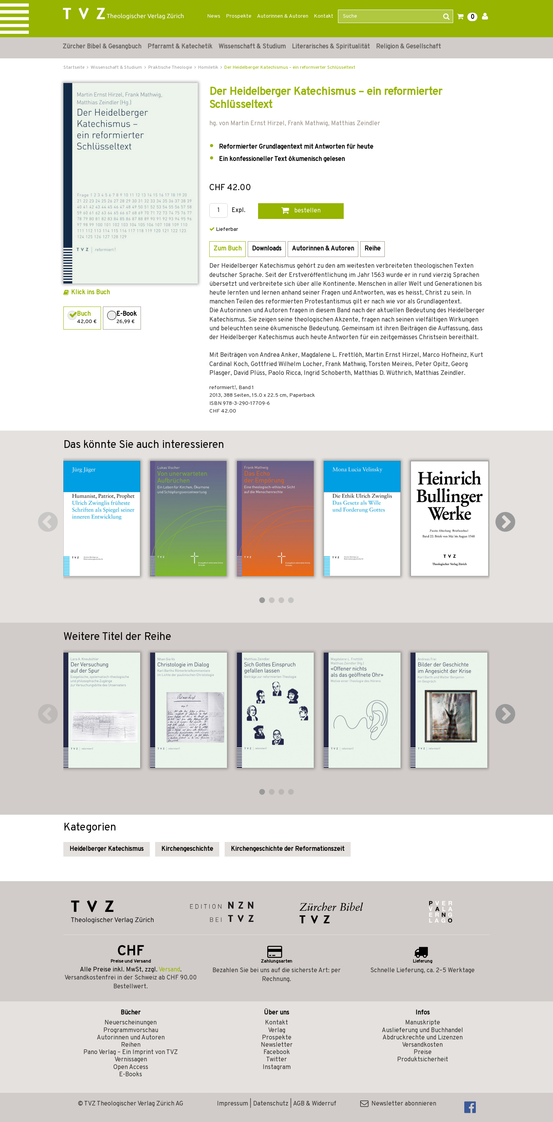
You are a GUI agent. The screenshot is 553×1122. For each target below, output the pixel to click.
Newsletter (277, 1045)
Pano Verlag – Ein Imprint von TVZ (130, 1052)
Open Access (130, 1067)
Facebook (276, 1052)
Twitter (276, 1060)
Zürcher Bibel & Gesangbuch (102, 47)
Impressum (232, 1104)
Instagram (277, 1067)
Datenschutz (270, 1104)
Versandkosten (422, 1045)
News (213, 16)
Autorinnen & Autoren (282, 16)
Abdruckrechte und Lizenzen (422, 1038)
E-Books (130, 1075)
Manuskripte (422, 1023)
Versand (169, 970)
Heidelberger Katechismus (107, 849)
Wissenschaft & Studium (252, 47)
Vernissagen (130, 1060)
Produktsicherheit (422, 1060)
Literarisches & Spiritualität (331, 47)
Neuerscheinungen (130, 1023)
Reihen (131, 1045)
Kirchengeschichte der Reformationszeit (287, 849)
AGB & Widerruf (314, 1104)
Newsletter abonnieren (398, 1104)
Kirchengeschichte (187, 849)
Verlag (276, 1030)
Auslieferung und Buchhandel (422, 1030)
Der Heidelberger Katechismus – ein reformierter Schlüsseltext (289, 68)
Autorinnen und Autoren (131, 1038)
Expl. (238, 210)
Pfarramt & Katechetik (179, 47)
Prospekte (239, 16)
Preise (423, 1052)
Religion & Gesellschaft (408, 47)
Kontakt (323, 16)
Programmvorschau (130, 1030)
